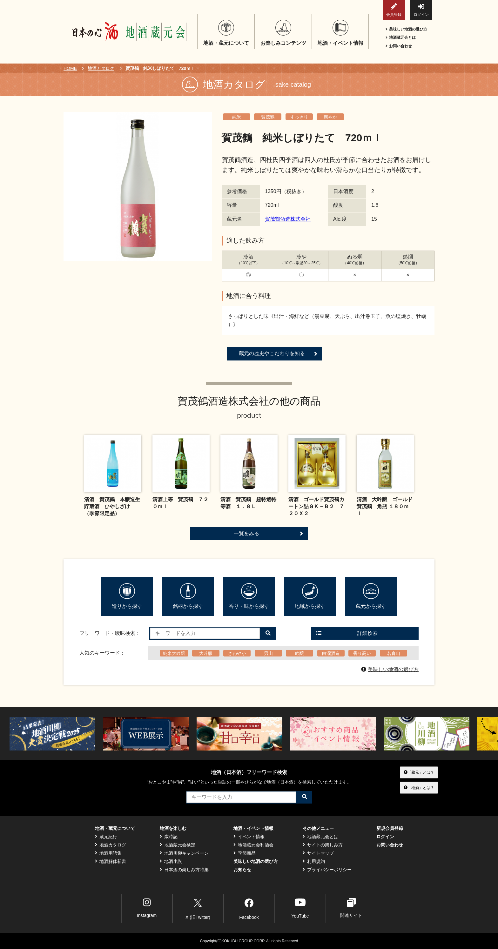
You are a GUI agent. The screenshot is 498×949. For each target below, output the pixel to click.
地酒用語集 (108, 853)
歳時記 (169, 836)
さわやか (237, 653)
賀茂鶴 (267, 116)
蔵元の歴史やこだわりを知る (278, 354)
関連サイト (351, 908)
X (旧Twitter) (197, 908)
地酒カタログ (101, 68)
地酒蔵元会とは (401, 37)
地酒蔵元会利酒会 (253, 844)
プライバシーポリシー (327, 869)
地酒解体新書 (110, 861)
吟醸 (299, 653)
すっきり (299, 116)
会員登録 (393, 10)
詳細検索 (347, 633)
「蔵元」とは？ (419, 772)
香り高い (362, 653)
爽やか (330, 116)
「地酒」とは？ (419, 787)
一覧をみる (268, 533)
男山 (268, 653)
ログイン (421, 10)
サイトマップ (318, 853)
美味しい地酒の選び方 (406, 29)
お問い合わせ (399, 46)
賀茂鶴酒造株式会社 (288, 219)
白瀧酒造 (331, 653)
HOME (70, 68)
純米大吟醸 (174, 653)
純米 (236, 116)
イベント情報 (249, 836)
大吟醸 (205, 653)
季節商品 (244, 853)
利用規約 (314, 861)
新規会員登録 (389, 828)
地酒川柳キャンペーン (184, 853)
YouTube (300, 908)
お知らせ (242, 869)
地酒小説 (171, 861)
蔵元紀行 (106, 836)
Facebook (249, 908)
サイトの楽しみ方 (323, 844)
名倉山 (393, 653)
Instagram (147, 908)
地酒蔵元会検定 (177, 844)
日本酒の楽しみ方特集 (184, 869)
